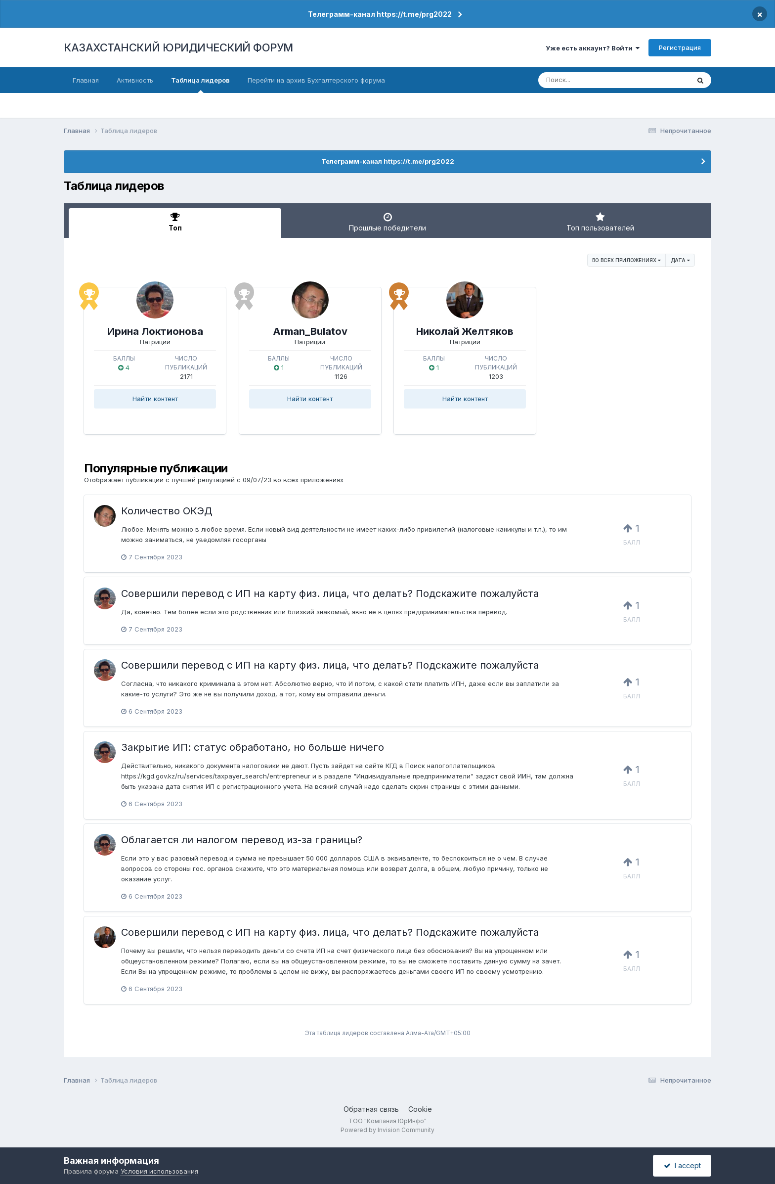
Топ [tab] (175, 222)
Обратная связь (371, 1109)
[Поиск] (595, 80)
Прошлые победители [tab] (387, 222)
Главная (86, 80)
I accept (682, 1165)
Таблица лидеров (200, 84)
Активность (135, 80)
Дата (680, 260)
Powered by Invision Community (387, 1130)
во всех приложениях (626, 260)
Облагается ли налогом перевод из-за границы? (241, 840)
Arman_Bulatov (310, 331)
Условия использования (159, 1171)
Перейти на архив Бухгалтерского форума (316, 80)
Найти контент (155, 399)
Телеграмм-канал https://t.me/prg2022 (380, 14)
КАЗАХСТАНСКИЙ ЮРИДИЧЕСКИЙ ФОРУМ (178, 47)
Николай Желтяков (465, 331)
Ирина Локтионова (155, 331)
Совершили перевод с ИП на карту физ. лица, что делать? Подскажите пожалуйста (330, 593)
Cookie (420, 1109)
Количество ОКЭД (167, 511)
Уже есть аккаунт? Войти (593, 48)
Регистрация (680, 47)
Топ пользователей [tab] (600, 222)
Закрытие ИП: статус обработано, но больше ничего (252, 747)
